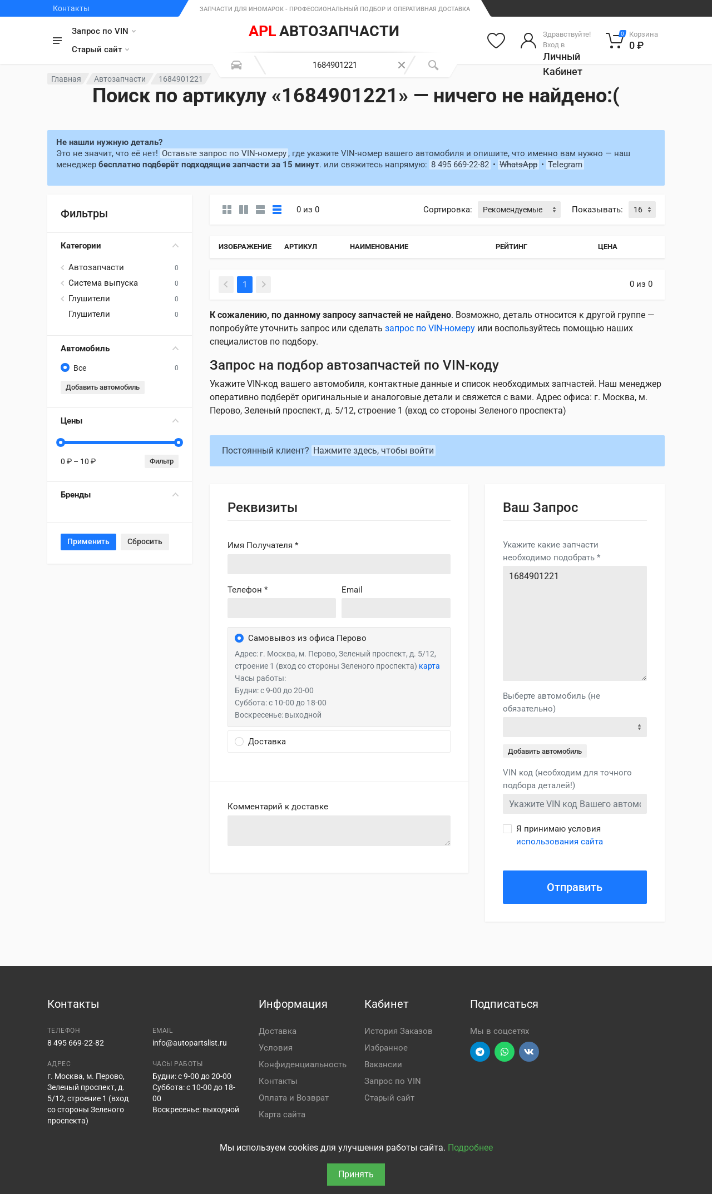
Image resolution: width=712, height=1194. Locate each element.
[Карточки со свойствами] (243, 209)
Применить (88, 541)
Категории (120, 246)
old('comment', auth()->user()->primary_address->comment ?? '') (339, 830)
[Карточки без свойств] (227, 209)
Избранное (386, 1048)
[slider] (60, 442)
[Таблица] (277, 209)
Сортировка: (447, 210)
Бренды (120, 495)
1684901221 (575, 623)
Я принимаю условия (559, 835)
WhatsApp (518, 165)
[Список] (260, 209)
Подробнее (470, 1147)
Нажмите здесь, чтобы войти (373, 450)
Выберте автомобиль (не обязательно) (551, 702)
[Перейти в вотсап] (505, 1052)
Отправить (574, 887)
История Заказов (398, 1031)
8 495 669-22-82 (460, 165)
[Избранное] (496, 41)
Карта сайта (282, 1115)
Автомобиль (120, 349)
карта (429, 665)
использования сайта (559, 842)
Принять (356, 1174)
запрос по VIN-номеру (430, 328)
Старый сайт (100, 49)
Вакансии (383, 1064)
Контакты (71, 8)
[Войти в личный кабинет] (555, 41)
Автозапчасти (120, 78)
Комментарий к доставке (278, 807)
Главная (66, 78)
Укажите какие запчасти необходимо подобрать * (551, 551)
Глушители (89, 298)
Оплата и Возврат (294, 1098)
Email (352, 590)
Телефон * (248, 590)
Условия (276, 1048)
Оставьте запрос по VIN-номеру (224, 153)
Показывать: (597, 210)
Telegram (565, 165)
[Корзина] (632, 41)
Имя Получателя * (263, 545)
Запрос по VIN (104, 31)
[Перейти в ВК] (529, 1052)
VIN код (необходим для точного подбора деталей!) (567, 779)
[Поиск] (433, 65)
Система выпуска (103, 283)
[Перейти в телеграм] (480, 1052)
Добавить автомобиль (103, 387)
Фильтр (162, 461)
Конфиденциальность (303, 1064)
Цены (120, 421)
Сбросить (144, 541)
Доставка (277, 1031)
